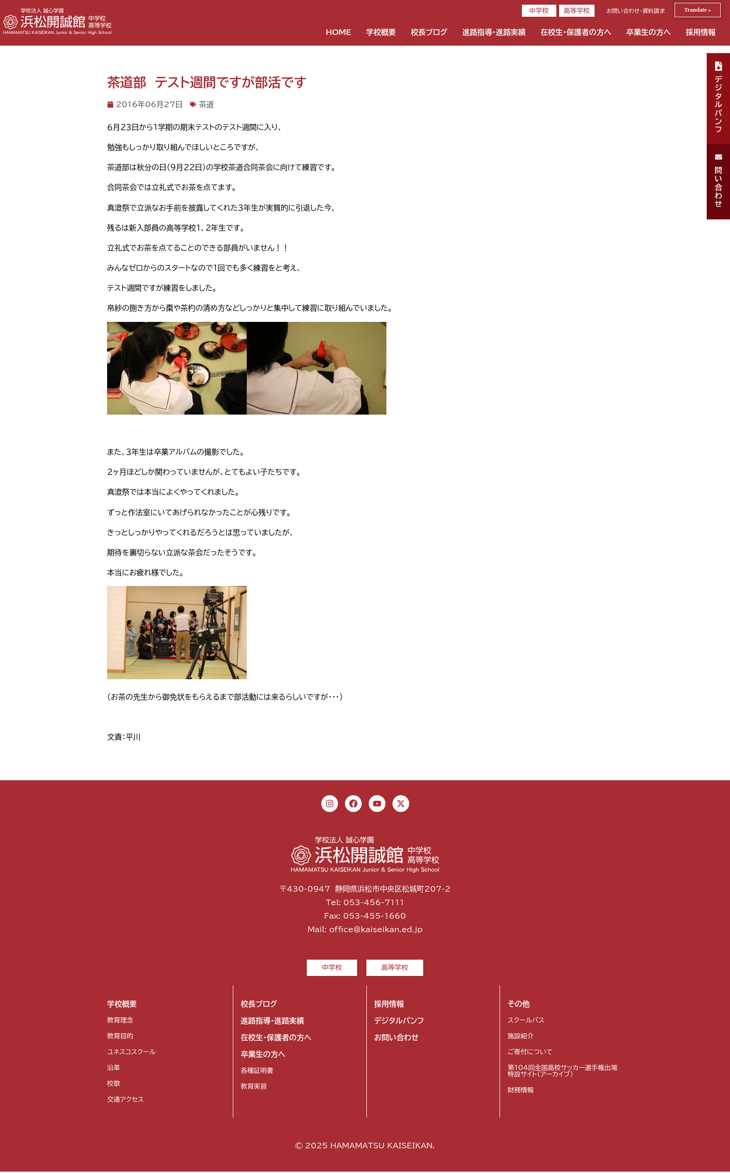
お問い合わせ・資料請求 (636, 11)
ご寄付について (529, 1053)
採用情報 (701, 32)
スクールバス (525, 1021)
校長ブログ (429, 32)
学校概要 (381, 32)
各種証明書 (257, 1072)
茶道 (206, 104)
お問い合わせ (396, 1039)
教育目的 (120, 1037)
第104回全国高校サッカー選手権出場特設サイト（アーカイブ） (562, 1072)
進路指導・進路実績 (494, 32)
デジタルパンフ (399, 1022)
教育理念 (120, 1021)
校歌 (113, 1085)
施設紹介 (520, 1037)
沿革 (113, 1069)
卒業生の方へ (648, 32)
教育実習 (254, 1087)
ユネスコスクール (131, 1053)
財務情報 (520, 1091)
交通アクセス (125, 1101)
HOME (338, 32)
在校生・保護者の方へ (576, 32)
